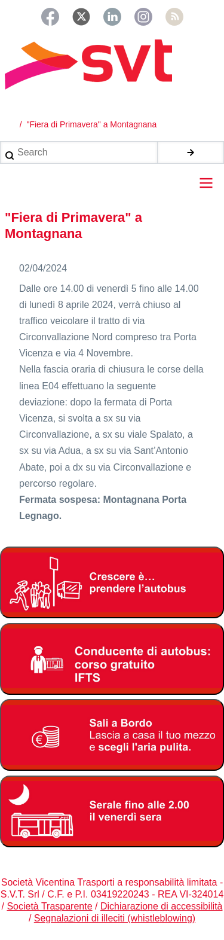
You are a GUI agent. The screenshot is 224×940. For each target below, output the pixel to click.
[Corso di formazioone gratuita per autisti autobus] (112, 659)
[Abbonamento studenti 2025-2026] (112, 582)
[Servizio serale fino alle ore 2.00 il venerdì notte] (112, 811)
